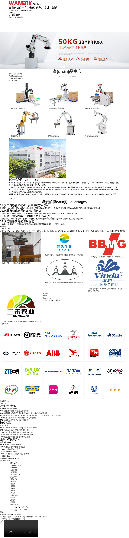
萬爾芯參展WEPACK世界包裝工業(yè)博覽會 (20, 418)
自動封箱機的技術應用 (12, 449)
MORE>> (12, 138)
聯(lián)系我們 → (6, 461)
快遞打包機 (14, 504)
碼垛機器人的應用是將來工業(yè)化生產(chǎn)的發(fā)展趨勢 (26, 413)
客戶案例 (72, 24)
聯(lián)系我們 (113, 24)
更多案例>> (47, 293)
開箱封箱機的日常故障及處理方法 (16, 411)
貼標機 (12, 502)
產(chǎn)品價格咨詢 (16, 17)
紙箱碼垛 (25, 24)
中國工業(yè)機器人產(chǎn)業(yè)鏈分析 (18, 432)
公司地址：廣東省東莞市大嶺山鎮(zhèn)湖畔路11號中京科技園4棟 (24, 517)
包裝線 (61, 25)
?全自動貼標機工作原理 (12, 444)
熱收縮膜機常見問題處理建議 (14, 447)
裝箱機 (12, 486)
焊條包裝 (49, 24)
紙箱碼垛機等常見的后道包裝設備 (16, 420)
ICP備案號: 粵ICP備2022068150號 (12, 519)
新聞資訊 (98, 24)
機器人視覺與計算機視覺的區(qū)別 (16, 430)
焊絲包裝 (37, 24)
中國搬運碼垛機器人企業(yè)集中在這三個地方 (20, 428)
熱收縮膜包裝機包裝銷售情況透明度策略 (18, 434)
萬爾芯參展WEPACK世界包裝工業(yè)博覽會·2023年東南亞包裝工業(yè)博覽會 (32, 415)
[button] (62, 67)
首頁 (14, 24)
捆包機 (12, 491)
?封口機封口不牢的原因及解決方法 (16, 454)
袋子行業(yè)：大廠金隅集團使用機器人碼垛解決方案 (107, 257)
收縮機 (12, 497)
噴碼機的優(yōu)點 (10, 451)
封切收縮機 (14, 495)
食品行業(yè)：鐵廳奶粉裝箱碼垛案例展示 (17, 263)
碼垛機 (12, 493)
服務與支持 (85, 24)
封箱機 (12, 488)
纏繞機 (12, 500)
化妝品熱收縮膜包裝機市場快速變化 (17, 437)
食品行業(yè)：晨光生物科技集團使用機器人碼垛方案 (64, 255)
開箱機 (12, 484)
